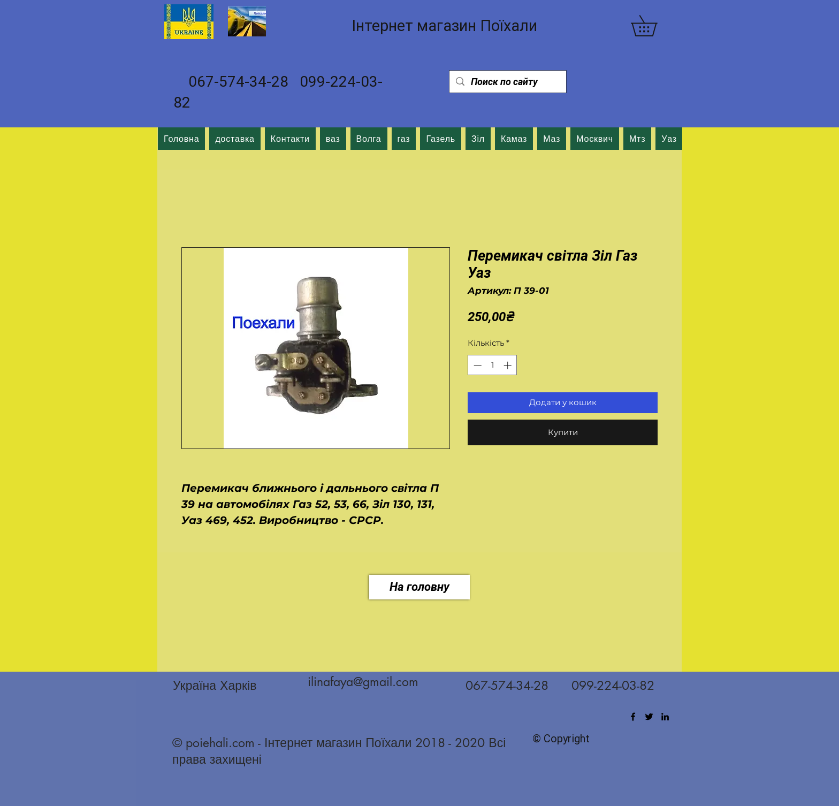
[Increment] (508, 365)
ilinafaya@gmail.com (363, 682)
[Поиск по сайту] (507, 82)
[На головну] (419, 587)
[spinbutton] (492, 365)
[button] (654, 25)
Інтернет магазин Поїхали (444, 26)
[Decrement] (476, 365)
